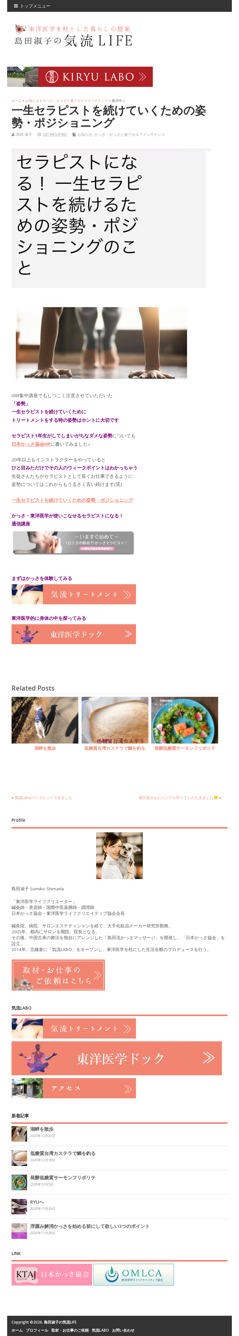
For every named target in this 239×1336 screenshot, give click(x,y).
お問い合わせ (123, 1330)
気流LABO (100, 1330)
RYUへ (37, 1202)
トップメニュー (32, 6)
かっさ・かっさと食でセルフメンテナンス (129, 134)
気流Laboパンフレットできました (43, 797)
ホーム (17, 1330)
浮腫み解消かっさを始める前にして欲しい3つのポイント (90, 1226)
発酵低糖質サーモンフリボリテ (184, 748)
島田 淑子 (24, 134)
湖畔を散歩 (45, 748)
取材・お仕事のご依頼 (70, 1330)
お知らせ (84, 134)
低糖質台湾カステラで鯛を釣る (114, 748)
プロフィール (37, 1330)
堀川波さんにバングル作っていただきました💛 (178, 797)
